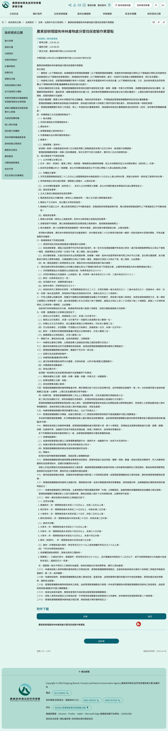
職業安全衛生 (11, 149)
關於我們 (37, 13)
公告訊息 (14, 13)
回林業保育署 (143, 5)
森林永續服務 (84, 13)
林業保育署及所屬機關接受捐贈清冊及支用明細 (16, 99)
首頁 (3, 22)
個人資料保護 (11, 124)
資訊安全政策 (52, 718)
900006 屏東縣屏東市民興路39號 (72, 707)
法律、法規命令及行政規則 (50, 22)
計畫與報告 (10, 66)
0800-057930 (113, 700)
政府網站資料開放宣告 (82, 718)
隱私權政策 (65, 718)
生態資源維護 (60, 13)
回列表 (101, 641)
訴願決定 (9, 72)
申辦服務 (107, 13)
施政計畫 (9, 46)
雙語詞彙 (92, 5)
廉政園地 (102, 5)
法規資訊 (29, 22)
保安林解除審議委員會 (15, 137)
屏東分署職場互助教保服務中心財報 (16, 109)
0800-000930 (92, 700)
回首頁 (21, 4)
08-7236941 (62, 692)
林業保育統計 (11, 59)
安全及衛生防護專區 (14, 175)
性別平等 (9, 168)
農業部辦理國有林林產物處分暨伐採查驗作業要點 (91, 22)
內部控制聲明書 (12, 118)
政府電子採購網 (12, 130)
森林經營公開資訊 (13, 143)
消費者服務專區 (12, 162)
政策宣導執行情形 (13, 85)
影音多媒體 (130, 13)
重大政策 (9, 40)
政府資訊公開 (154, 13)
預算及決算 (10, 78)
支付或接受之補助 (13, 91)
